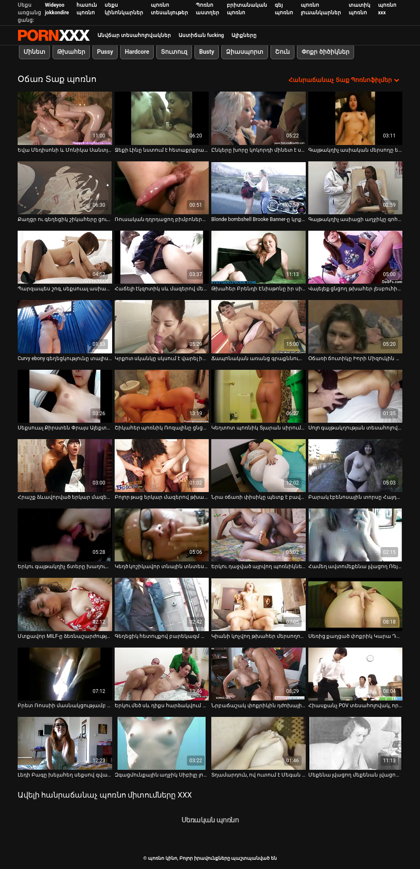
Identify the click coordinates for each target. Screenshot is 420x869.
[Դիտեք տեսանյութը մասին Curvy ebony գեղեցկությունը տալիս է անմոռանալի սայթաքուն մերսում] (65, 326)
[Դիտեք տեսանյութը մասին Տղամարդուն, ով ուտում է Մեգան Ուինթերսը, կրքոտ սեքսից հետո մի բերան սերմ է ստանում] (258, 743)
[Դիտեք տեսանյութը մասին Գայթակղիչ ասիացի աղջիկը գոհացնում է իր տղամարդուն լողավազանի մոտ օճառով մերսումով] (355, 187)
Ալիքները (244, 35)
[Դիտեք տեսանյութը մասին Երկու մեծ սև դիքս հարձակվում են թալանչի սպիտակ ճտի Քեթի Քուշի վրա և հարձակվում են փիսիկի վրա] (162, 673)
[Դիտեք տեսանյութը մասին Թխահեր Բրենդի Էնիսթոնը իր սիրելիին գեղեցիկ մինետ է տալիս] (258, 257)
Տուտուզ (174, 51)
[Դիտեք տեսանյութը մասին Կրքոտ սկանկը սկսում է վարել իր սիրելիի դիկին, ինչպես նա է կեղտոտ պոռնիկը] (162, 326)
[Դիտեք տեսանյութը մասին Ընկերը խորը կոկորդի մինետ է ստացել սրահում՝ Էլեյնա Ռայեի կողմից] (258, 118)
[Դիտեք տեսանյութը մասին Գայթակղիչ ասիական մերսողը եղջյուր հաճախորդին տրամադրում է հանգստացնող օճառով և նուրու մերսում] (355, 118)
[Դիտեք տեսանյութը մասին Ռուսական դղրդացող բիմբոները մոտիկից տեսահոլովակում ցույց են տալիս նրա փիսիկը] (162, 187)
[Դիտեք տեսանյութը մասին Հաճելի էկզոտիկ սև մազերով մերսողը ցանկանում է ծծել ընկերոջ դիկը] (162, 257)
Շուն (282, 51)
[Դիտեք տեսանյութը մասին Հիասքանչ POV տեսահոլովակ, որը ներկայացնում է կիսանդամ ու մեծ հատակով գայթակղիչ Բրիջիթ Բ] (355, 673)
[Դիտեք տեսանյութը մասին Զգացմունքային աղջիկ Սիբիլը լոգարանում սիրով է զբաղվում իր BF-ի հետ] (162, 743)
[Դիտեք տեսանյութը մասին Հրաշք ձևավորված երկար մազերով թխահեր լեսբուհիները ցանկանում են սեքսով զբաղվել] (65, 465)
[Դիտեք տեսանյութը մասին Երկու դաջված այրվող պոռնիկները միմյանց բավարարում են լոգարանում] (258, 534)
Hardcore (137, 51)
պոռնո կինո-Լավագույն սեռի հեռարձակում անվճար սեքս (54, 35)
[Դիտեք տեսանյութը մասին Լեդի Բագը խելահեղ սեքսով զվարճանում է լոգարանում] (65, 743)
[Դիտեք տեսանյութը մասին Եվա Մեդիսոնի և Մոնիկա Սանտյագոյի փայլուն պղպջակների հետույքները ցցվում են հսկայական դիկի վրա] (65, 118)
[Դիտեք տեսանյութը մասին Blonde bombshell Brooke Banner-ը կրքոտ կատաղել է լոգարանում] (258, 187)
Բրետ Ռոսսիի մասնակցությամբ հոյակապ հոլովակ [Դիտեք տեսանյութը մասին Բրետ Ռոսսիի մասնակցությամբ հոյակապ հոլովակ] (65, 705)
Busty (206, 51)
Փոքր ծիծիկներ (325, 51)
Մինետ (34, 51)
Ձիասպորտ (244, 51)
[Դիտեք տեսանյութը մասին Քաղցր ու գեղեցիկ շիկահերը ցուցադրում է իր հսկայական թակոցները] (65, 187)
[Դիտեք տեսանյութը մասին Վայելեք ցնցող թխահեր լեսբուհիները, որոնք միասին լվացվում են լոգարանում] (355, 257)
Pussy (105, 51)
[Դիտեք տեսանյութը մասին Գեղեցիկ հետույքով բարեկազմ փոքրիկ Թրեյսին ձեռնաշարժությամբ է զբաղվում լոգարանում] (162, 604)
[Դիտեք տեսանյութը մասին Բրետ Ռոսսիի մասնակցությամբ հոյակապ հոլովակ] (65, 673)
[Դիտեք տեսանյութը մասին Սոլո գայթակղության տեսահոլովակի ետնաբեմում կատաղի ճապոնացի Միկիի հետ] (355, 395)
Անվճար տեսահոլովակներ (134, 35)
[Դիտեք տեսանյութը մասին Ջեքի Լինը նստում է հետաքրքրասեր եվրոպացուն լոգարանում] (162, 118)
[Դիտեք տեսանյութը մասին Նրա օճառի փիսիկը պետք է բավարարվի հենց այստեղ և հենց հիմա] (258, 465)
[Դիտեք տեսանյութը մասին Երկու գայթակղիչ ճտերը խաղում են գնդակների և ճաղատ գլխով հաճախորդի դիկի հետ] (65, 534)
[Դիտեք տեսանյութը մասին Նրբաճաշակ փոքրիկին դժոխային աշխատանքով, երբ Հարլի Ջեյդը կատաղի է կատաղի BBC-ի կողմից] (258, 673)
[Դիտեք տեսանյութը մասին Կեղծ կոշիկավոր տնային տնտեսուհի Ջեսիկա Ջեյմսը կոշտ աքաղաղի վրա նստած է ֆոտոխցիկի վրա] (162, 534)
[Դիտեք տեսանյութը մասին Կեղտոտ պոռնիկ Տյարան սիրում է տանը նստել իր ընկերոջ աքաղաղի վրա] (258, 395)
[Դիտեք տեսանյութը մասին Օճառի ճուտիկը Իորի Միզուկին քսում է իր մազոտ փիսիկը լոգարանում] (355, 326)
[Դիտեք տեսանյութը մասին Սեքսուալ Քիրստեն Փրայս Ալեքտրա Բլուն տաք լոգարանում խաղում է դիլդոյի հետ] (65, 395)
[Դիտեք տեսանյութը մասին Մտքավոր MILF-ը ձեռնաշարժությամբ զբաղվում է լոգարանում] (65, 604)
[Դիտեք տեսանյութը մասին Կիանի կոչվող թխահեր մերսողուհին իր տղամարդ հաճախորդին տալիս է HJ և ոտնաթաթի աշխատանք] (258, 604)
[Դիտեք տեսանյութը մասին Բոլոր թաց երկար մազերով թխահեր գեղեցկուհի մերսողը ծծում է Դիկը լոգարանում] (162, 465)
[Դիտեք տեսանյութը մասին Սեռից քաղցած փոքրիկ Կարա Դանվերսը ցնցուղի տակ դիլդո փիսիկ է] (355, 604)
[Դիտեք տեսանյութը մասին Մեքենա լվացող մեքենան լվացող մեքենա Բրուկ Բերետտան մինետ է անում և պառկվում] (355, 743)
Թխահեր (71, 51)
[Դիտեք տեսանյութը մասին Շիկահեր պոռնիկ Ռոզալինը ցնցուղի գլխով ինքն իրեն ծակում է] (162, 395)
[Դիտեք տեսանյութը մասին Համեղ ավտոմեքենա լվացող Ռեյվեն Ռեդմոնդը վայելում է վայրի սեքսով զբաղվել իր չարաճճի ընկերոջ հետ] (355, 534)
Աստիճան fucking (201, 35)
